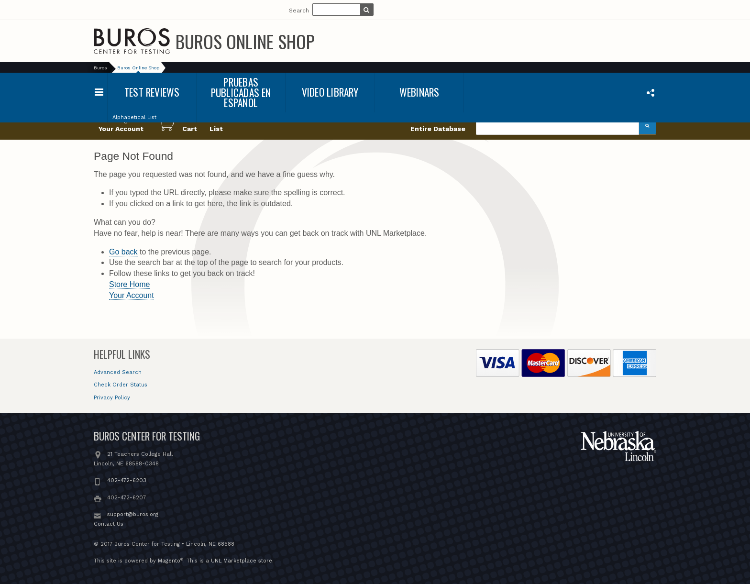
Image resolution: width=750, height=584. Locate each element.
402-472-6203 (126, 480)
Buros (100, 67)
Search (299, 10)
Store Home (129, 284)
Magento (169, 561)
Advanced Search (118, 372)
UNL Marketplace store (241, 561)
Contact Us (108, 524)
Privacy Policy (112, 398)
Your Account (131, 295)
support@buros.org (132, 514)
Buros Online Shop (245, 41)
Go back (123, 252)
